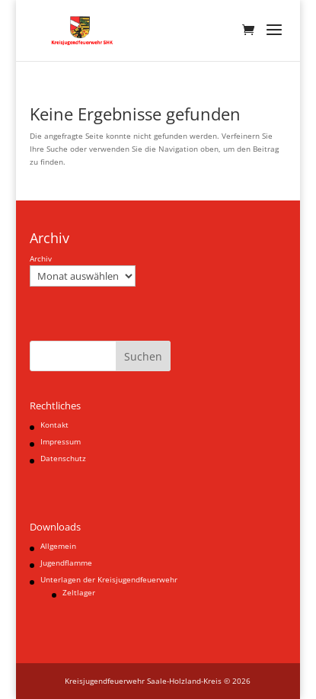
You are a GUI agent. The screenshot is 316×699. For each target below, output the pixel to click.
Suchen (143, 356)
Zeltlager (78, 592)
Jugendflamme (66, 562)
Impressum (60, 441)
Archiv (41, 258)
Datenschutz (63, 458)
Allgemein (58, 545)
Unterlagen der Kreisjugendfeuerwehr (108, 579)
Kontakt (54, 424)
